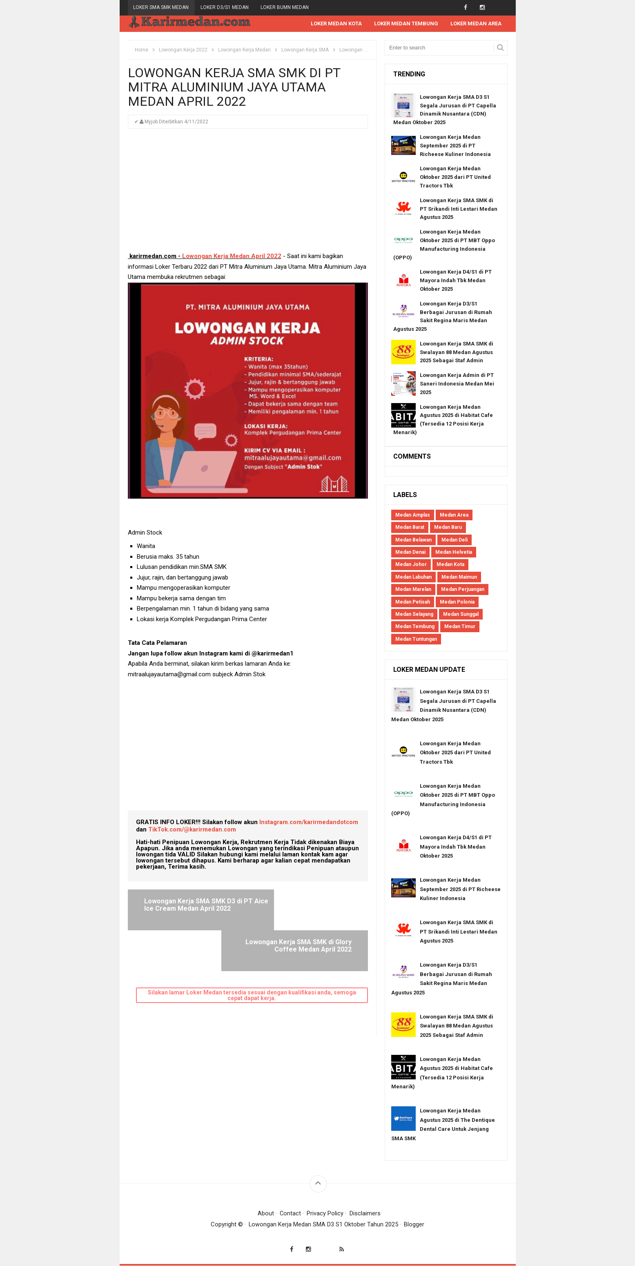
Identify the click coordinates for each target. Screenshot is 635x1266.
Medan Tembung (414, 627)
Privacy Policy (325, 1213)
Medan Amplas (412, 515)
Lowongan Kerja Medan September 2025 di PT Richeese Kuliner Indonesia (455, 146)
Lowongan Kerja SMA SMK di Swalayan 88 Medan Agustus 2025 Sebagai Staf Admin (456, 352)
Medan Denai (410, 552)
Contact (290, 1213)
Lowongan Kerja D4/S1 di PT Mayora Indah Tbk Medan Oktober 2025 (456, 280)
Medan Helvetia (453, 552)
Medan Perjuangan (462, 590)
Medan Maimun (459, 577)
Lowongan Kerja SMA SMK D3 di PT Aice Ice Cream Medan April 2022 (193, 909)
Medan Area (454, 515)
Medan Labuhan (413, 577)
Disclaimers (365, 1213)
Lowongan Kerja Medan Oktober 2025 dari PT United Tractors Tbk (455, 177)
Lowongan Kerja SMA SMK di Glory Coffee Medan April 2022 (304, 905)
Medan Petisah (412, 602)
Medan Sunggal (461, 614)
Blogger (414, 1224)
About (265, 1213)
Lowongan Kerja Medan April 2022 (231, 256)
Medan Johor (411, 565)
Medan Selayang (414, 614)
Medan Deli (454, 540)
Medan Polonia (457, 602)
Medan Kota (450, 565)
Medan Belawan (413, 540)
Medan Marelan (413, 590)
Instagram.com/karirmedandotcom (309, 822)
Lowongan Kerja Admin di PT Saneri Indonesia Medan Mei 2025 (457, 384)
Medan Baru (448, 527)
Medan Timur (459, 627)
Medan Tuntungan (416, 639)
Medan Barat (409, 527)
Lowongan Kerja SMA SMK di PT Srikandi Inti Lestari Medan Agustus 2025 (458, 209)
